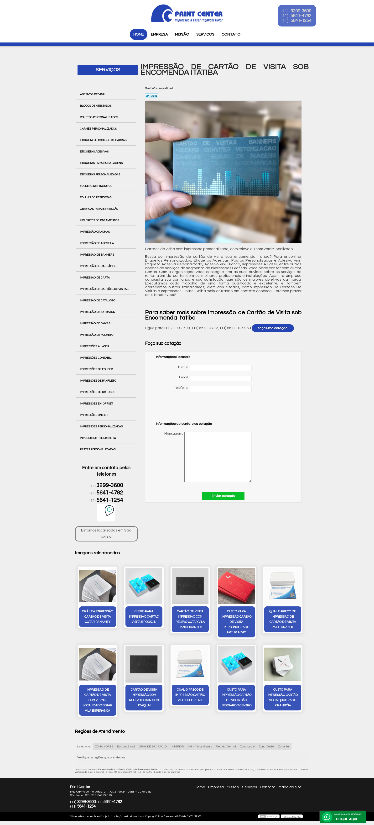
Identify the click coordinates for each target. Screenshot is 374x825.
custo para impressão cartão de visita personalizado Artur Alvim (236, 622)
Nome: (214, 368)
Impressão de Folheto (97, 334)
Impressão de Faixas (95, 323)
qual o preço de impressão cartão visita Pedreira (190, 695)
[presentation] (186, 409)
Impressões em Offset (97, 403)
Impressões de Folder (97, 369)
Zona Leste (247, 747)
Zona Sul (284, 747)
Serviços (205, 34)
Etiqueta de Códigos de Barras (103, 140)
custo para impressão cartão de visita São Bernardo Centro (236, 698)
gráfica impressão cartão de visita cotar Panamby (97, 617)
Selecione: (84, 747)
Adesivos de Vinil (93, 94)
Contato (231, 34)
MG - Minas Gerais (200, 747)
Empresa (159, 34)
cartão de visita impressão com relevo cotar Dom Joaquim (144, 698)
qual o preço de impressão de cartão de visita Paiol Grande (282, 619)
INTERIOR (177, 747)
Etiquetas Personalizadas (100, 174)
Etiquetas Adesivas (94, 151)
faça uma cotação (272, 328)
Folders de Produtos (96, 186)
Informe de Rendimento (98, 438)
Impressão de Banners (97, 254)
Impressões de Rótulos (98, 392)
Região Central (226, 747)
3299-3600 (304, 11)
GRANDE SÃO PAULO (153, 747)
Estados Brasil (126, 747)
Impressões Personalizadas (101, 426)
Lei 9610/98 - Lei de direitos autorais (159, 772)
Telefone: (212, 389)
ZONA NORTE (104, 747)
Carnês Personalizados (98, 128)
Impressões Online (94, 415)
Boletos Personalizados (99, 117)
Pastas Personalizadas (98, 449)
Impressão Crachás (95, 231)
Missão (182, 34)
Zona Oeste (266, 747)
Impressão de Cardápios (98, 266)
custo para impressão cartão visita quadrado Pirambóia (283, 698)
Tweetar (151, 95)
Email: (215, 378)
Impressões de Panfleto (98, 380)
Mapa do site (290, 787)
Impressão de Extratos (97, 312)
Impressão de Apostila (97, 243)
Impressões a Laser (95, 346)
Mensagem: (203, 457)
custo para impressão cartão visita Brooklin (144, 617)
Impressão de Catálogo (98, 300)
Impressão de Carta (95, 277)
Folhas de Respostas (96, 197)
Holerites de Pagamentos (100, 220)
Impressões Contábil (96, 357)
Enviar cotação (223, 496)
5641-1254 (304, 21)
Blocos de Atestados (96, 105)
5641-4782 (304, 16)
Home (138, 34)
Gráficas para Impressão (99, 208)
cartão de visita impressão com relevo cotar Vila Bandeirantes (190, 619)
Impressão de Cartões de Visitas (104, 289)
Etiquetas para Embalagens (101, 163)
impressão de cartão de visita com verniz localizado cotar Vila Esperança (97, 700)
